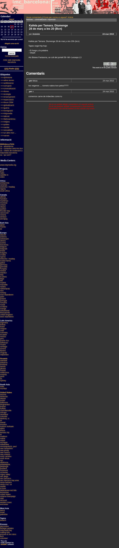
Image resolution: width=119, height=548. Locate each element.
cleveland (4, 414)
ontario (3, 205)
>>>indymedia (6, 113)
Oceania (3, 359)
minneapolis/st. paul (8, 446)
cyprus (3, 257)
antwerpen (4, 239)
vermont (3, 500)
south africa (5, 191)
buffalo (3, 408)
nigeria (3, 189)
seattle (3, 486)
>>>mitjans (5, 122)
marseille (4, 285)
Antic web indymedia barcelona (11, 61)
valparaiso (4, 355)
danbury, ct (4, 418)
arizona (3, 394)
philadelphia (5, 464)
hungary (3, 269)
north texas (4, 458)
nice (2, 291)
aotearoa (3, 363)
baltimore (4, 402)
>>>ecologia (6, 94)
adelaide (3, 361)
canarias (3, 185)
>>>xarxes (5, 136)
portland (3, 468)
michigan (4, 442)
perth (2, 377)
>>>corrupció (6, 86)
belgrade (3, 249)
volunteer (4, 538)
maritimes (4, 201)
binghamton (5, 404)
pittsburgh (4, 466)
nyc (1, 460)
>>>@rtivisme (6, 77)
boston (3, 406)
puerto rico (4, 341)
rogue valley (5, 474)
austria (3, 243)
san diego (4, 476)
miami (2, 440)
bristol (2, 251)
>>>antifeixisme (7, 83)
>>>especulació (7, 100)
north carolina (5, 456)
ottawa (3, 207)
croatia (3, 255)
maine (2, 438)
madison (3, 436)
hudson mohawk (7, 426)
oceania (3, 375)
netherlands (5, 289)
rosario (3, 345)
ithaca (2, 430)
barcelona (4, 245)
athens (3, 241)
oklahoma (4, 462)
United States (6, 392)
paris (2, 297)
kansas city (4, 432)
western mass (6, 502)
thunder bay (5, 211)
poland (3, 299)
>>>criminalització (8, 89)
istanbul (3, 273)
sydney (3, 381)
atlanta (3, 398)
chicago (3, 412)
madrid (3, 283)
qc (1, 229)
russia (2, 305)
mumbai (3, 389)
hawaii (2, 422)
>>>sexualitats (7, 130)
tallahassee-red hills (8, 490)
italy (1, 275)
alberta (3, 197)
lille (1, 281)
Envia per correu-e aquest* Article (58, 17)
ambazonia (4, 183)
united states (5, 494)
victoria (3, 215)
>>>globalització (7, 105)
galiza (2, 263)
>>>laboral (5, 116)
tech (2, 536)
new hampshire (6, 448)
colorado (3, 416)
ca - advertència (6, 146)
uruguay (3, 353)
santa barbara (6, 482)
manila (3, 227)
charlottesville (5, 410)
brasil (2, 327)
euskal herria (5, 261)
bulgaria (3, 253)
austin (2, 400)
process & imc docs (8, 534)
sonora (3, 349)
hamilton (3, 199)
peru (2, 339)
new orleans (5, 454)
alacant (3, 235)
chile (2, 331)
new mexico (5, 452)
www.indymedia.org (8, 165)
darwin (3, 367)
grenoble (3, 267)
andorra (3, 237)
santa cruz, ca (6, 484)
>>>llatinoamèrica (8, 119)
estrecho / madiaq (7, 187)
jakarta (3, 369)
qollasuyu (4, 343)
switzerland (4, 311)
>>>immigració (7, 111)
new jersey (4, 450)
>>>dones (5, 91)
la (1, 434)
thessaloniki (5, 313)
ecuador (3, 335)
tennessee (4, 492)
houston (3, 424)
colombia (4, 333)
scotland (3, 307)
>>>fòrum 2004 (7, 102)
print (2, 171)
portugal (3, 301)
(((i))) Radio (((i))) (11, 69)
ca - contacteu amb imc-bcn (11, 148)
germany (3, 265)
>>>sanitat (5, 127)
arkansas (4, 396)
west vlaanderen (7, 317)
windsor (3, 217)
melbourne (4, 373)
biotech (3, 520)
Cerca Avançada (11, 56)
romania (3, 303)
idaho (2, 428)
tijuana (3, 351)
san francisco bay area (9, 480)
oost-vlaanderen (6, 295)
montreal (3, 203)
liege (2, 279)
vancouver (4, 213)
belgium (3, 247)
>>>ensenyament (8, 97)
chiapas (3, 329)
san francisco (5, 478)
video (2, 177)
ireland (3, 271)
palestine (4, 514)
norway (3, 293)
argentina (4, 323)
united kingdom (6, 315)
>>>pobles (5, 124)
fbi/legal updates (7, 528)
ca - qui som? (5, 155)
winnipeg (3, 219)
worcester (4, 504)
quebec (3, 209)
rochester (4, 472)
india (2, 387)
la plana (3, 277)
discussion (4, 526)
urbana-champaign (8, 496)
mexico (3, 337)
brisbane (3, 365)
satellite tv (4, 175)
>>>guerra (5, 108)
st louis (3, 488)
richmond (4, 470)
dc (1, 420)
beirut (2, 510)
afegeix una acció (12, 43)
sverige (3, 309)
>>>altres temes (7, 80)
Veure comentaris (34, 17)
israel (2, 512)
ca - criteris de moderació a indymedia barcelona (11, 152)
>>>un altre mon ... (8, 133)
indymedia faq (6, 530)
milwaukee (4, 444)
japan (2, 225)
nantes (3, 287)
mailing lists (5, 532)
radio (2, 173)
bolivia (2, 325)
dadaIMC (4, 544)
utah (2, 498)
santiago (3, 347)
